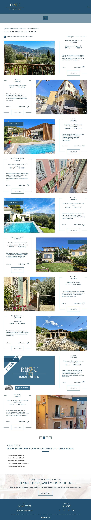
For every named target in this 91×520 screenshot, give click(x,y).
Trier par (70, 37)
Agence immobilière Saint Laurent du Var (15, 28)
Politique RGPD (72, 514)
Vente (29, 28)
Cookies (78, 514)
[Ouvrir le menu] (89, 7)
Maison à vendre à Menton (17, 458)
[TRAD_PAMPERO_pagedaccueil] (15, 10)
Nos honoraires (47, 514)
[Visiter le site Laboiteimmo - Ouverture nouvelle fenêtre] (45, 517)
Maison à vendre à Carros (16, 466)
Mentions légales (54, 514)
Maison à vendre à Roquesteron (18, 463)
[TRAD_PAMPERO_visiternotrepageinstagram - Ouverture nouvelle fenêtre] (68, 510)
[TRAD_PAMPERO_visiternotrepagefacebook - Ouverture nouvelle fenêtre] (59, 510)
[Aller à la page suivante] (50, 437)
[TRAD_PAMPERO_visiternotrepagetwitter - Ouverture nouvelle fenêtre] (64, 510)
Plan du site (40, 514)
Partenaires (65, 514)
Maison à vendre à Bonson (16, 455)
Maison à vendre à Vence (16, 460)
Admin (60, 514)
